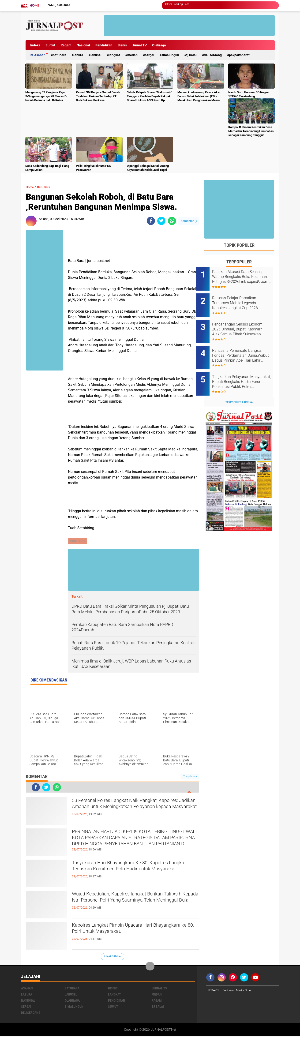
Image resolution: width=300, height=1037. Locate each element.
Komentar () (189, 221)
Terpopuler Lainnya (239, 389)
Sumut (50, 45)
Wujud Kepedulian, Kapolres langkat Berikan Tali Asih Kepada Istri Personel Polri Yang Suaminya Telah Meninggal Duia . (135, 902)
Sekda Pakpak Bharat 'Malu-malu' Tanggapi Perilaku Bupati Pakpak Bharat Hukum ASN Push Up (149, 96)
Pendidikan (103, 45)
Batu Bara (47, 187)
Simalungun (170, 55)
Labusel (95, 55)
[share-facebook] (151, 221)
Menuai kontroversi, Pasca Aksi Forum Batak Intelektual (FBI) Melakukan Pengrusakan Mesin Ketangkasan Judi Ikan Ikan (198, 96)
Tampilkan (190, 777)
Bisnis (122, 45)
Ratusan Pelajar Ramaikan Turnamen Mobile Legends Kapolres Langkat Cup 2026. (243, 300)
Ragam (66, 45)
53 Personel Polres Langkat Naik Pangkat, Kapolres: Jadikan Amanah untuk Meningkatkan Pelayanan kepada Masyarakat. (135, 809)
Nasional (83, 45)
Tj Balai (191, 55)
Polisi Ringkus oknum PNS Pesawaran (93, 168)
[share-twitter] (161, 221)
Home (34, 5)
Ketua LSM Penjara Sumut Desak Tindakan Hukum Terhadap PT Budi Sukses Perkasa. (98, 96)
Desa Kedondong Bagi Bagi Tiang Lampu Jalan (47, 168)
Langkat (114, 55)
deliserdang (213, 55)
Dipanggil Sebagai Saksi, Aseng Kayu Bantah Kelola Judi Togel (148, 168)
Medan (132, 55)
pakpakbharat (239, 55)
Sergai (149, 55)
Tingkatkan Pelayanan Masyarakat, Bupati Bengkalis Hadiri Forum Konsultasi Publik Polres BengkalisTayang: (245, 371)
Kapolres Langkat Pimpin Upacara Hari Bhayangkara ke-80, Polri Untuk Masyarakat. (130, 930)
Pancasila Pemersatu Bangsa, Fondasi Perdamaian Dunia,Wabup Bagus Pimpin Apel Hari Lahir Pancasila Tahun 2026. (245, 348)
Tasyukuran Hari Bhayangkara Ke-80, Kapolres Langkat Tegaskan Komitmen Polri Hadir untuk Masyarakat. (133, 871)
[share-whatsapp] (172, 221)
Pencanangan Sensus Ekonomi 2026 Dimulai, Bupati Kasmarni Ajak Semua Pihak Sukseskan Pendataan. (245, 324)
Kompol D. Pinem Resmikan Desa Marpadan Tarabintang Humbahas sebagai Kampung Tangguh (251, 131)
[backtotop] (150, 966)
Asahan (39, 55)
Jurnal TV (139, 45)
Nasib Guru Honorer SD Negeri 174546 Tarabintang (248, 94)
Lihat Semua (112, 957)
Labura (78, 55)
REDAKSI (214, 991)
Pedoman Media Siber (239, 991)
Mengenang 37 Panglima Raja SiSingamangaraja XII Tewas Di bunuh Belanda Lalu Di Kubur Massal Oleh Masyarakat (46, 96)
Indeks (35, 45)
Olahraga (159, 45)
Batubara (59, 55)
